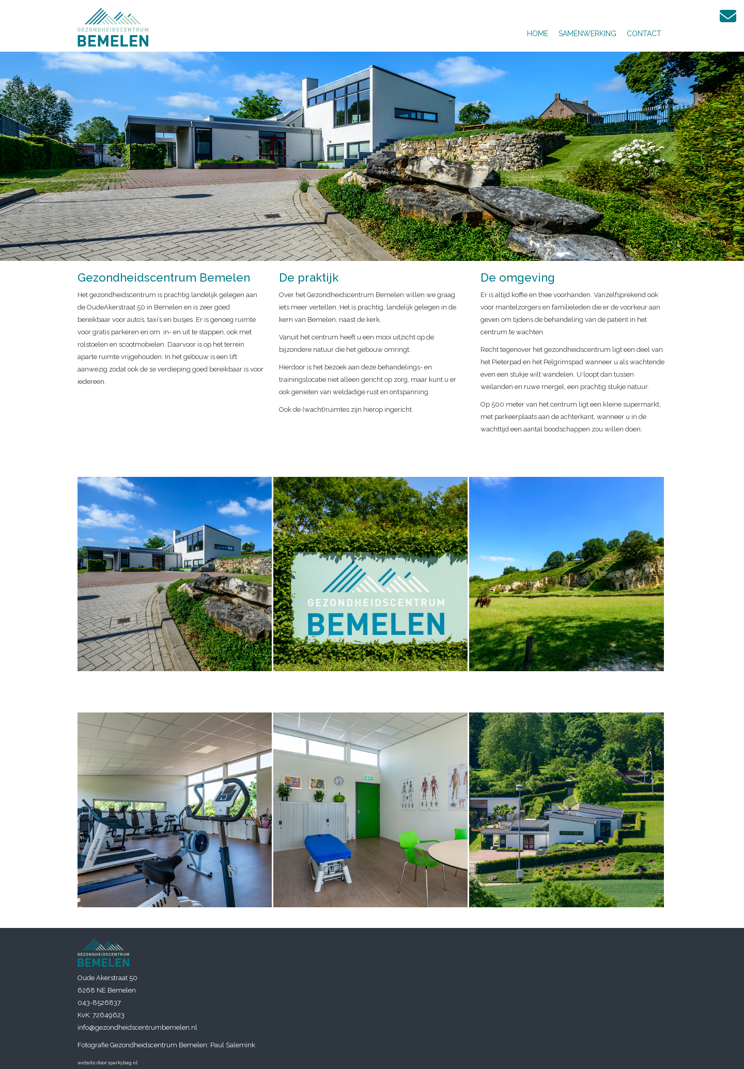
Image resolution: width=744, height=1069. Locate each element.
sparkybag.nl (122, 1062)
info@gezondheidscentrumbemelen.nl (137, 1027)
